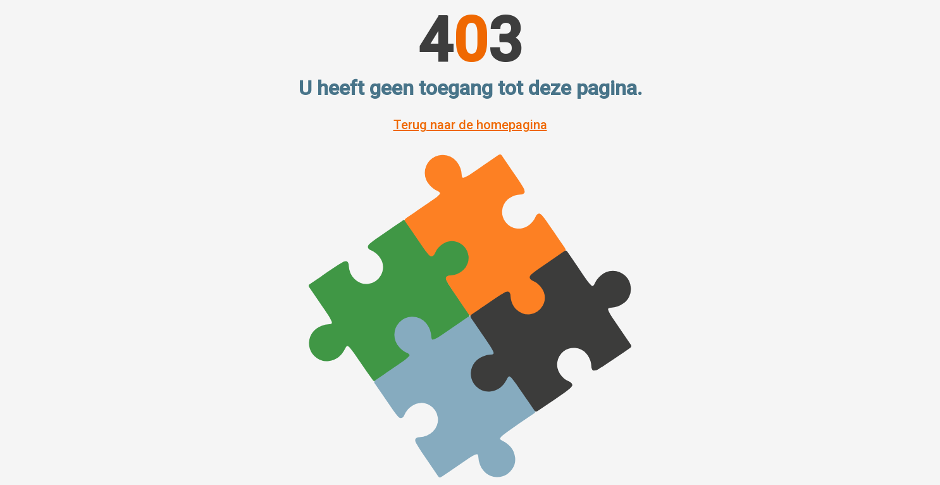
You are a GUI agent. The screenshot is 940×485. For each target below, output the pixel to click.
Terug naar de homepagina (470, 124)
